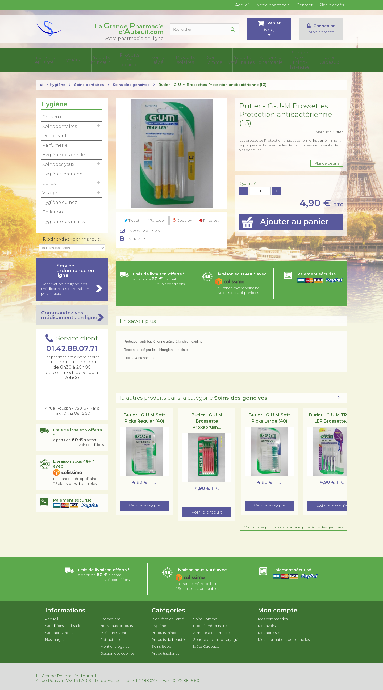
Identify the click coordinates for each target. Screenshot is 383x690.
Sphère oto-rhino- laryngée (308, 59)
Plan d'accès (331, 4)
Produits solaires (204, 59)
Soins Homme (230, 59)
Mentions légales (114, 645)
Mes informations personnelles (284, 638)
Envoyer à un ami (144, 230)
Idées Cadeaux (334, 59)
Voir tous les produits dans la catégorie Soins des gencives (293, 526)
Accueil (242, 4)
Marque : (329, 131)
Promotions (110, 618)
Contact (305, 4)
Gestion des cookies (117, 652)
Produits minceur (126, 59)
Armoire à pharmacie (282, 59)
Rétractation (111, 638)
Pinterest (209, 219)
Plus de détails (327, 162)
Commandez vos (71, 314)
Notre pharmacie (273, 4)
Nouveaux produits (116, 624)
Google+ (182, 219)
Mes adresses (269, 631)
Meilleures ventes (115, 631)
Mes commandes (273, 618)
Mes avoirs (267, 624)
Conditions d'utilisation (64, 624)
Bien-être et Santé (74, 59)
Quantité (248, 182)
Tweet (131, 219)
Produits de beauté (152, 59)
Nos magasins (56, 638)
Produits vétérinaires (256, 59)
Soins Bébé (178, 59)
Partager (156, 219)
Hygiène (100, 59)
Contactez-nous (59, 631)
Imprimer (136, 238)
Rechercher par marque (72, 238)
